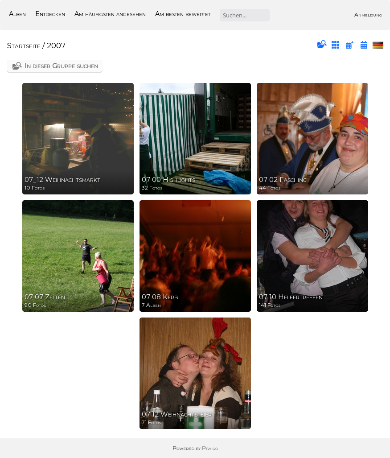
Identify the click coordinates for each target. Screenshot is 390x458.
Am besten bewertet (182, 14)
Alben (17, 14)
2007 (56, 45)
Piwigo (210, 448)
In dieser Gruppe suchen (61, 66)
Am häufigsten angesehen (110, 14)
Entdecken (50, 14)
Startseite (24, 45)
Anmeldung (368, 14)
